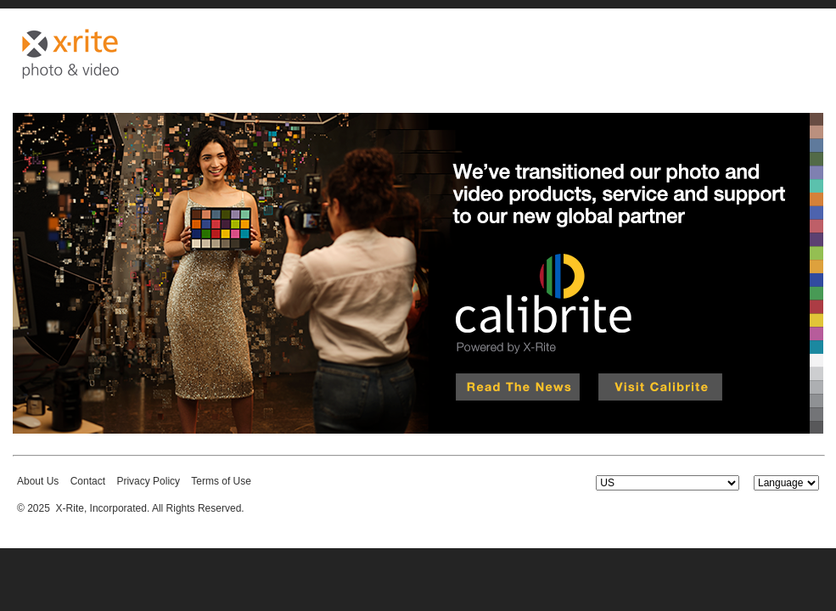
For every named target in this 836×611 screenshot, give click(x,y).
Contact (87, 481)
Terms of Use (221, 481)
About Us (38, 481)
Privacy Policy (148, 481)
